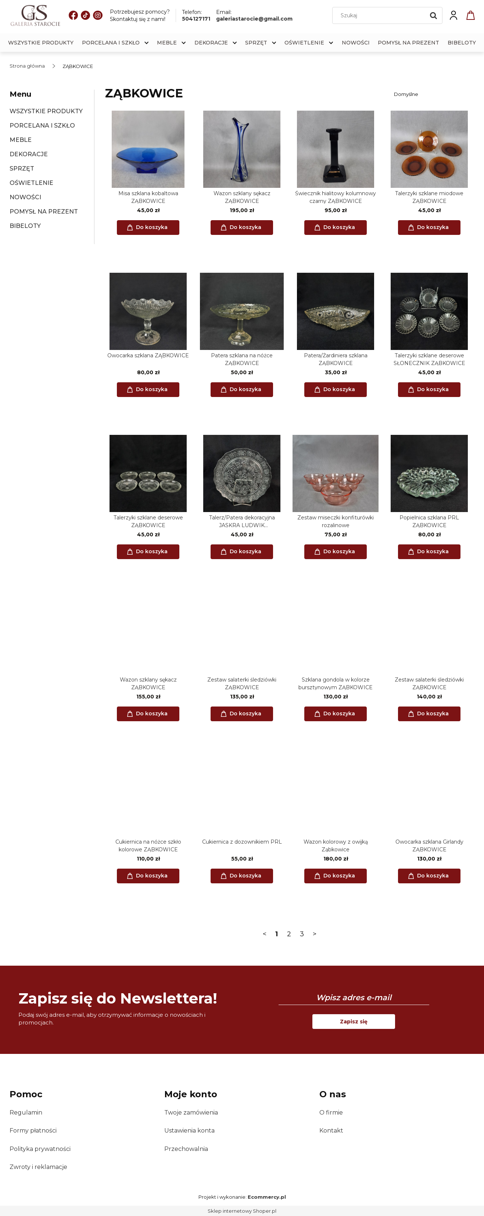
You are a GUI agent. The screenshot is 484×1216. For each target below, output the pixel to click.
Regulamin (26, 1112)
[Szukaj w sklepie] (380, 15)
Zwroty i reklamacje (38, 1166)
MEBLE (21, 139)
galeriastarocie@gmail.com (254, 18)
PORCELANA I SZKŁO (42, 125)
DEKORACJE (29, 154)
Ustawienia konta (189, 1130)
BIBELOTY (25, 225)
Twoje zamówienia (191, 1112)
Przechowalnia (186, 1148)
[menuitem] (41, 43)
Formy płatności (33, 1130)
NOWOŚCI (25, 197)
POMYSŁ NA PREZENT (44, 211)
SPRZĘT (22, 168)
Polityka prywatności (40, 1148)
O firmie (331, 1112)
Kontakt (331, 1130)
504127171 (196, 18)
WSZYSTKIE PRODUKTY (46, 111)
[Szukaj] (433, 15)
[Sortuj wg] (433, 94)
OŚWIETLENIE (31, 182)
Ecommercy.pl (267, 1197)
